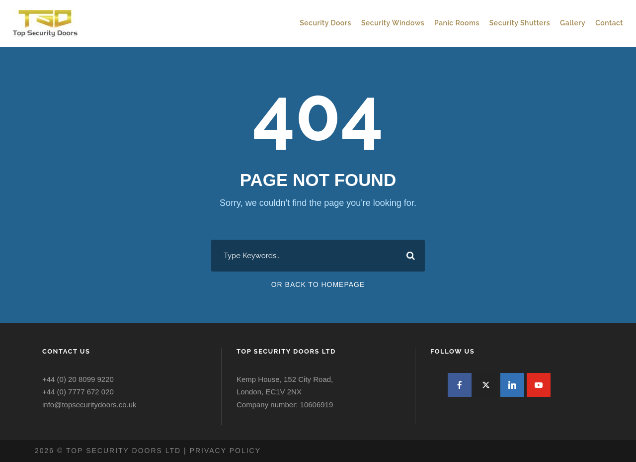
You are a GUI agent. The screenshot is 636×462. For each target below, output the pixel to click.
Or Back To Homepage (318, 284)
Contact (609, 23)
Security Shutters (519, 23)
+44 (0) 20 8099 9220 (78, 379)
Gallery (572, 23)
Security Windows (392, 23)
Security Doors (325, 23)
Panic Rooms (456, 23)
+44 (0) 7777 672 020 (78, 391)
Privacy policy (225, 451)
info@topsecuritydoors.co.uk (89, 404)
